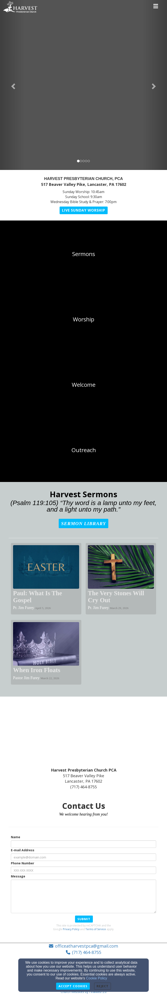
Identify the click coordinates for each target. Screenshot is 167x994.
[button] (12, 85)
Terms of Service (95, 929)
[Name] (83, 844)
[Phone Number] (83, 870)
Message (18, 876)
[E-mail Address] (83, 857)
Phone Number (22, 863)
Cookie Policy (96, 978)
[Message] (83, 896)
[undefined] (83, 254)
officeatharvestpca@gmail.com (86, 946)
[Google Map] (83, 734)
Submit (83, 919)
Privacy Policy (71, 929)
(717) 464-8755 (86, 952)
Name (15, 837)
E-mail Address (22, 850)
